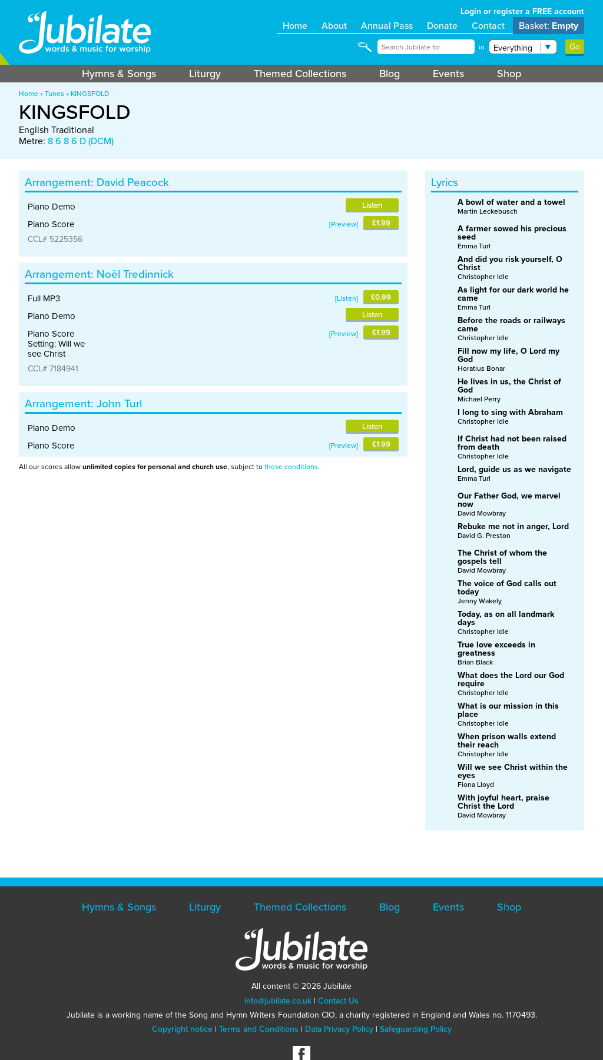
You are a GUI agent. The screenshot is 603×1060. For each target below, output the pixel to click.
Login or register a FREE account (522, 11)
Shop (509, 73)
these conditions (291, 466)
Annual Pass (387, 25)
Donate (442, 25)
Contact (488, 25)
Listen (372, 205)
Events (448, 73)
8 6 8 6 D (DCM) (81, 141)
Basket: (548, 25)
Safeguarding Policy (416, 1029)
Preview (343, 224)
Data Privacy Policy (339, 1029)
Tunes (54, 93)
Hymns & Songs (119, 73)
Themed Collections (300, 73)
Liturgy (205, 73)
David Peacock (133, 182)
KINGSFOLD (90, 93)
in (482, 47)
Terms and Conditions (259, 1029)
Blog (389, 73)
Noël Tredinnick (135, 274)
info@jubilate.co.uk (278, 1001)
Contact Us (338, 1001)
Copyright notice (182, 1029)
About (334, 25)
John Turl (119, 403)
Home (295, 25)
